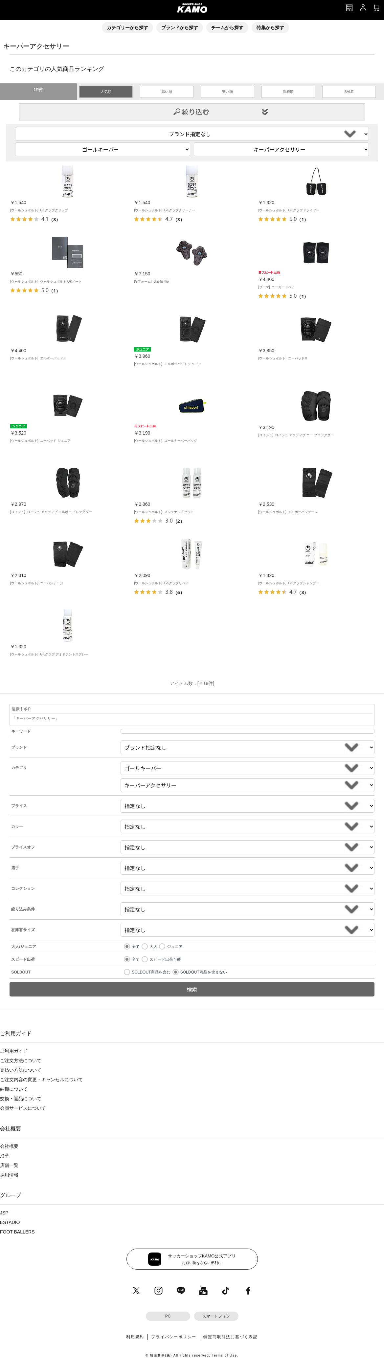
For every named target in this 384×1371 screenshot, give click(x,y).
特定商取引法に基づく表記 (230, 1337)
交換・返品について (20, 1098)
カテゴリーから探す (127, 27)
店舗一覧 (9, 1165)
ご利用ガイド (14, 1051)
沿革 (4, 1155)
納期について (14, 1089)
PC (168, 1316)
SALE (348, 92)
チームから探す (227, 27)
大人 (153, 947)
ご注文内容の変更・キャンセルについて (41, 1079)
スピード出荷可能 (165, 959)
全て (136, 947)
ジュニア (175, 947)
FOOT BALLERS (17, 1231)
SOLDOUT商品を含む (151, 972)
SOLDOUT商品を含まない (203, 972)
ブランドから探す (179, 27)
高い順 (166, 92)
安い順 (227, 92)
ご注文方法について (20, 1060)
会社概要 (9, 1146)
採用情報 (9, 1174)
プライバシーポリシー (173, 1337)
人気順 (106, 92)
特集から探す (270, 27)
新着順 (288, 92)
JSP (4, 1212)
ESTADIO (10, 1222)
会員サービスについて (23, 1108)
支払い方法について (20, 1070)
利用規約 (135, 1337)
